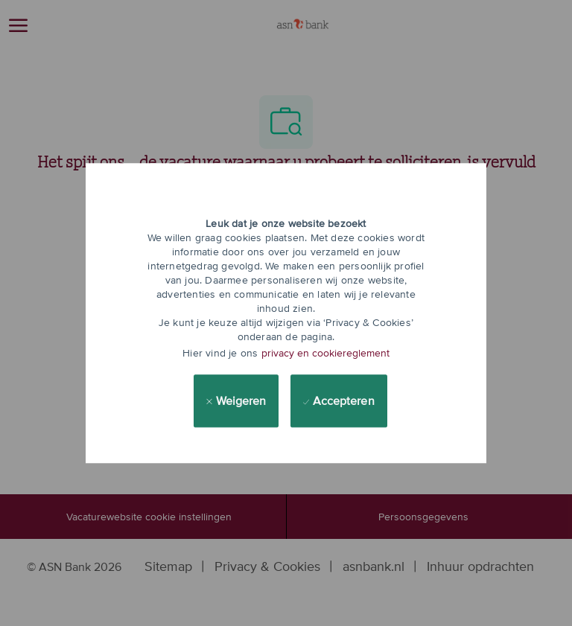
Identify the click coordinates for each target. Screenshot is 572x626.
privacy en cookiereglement (325, 353)
